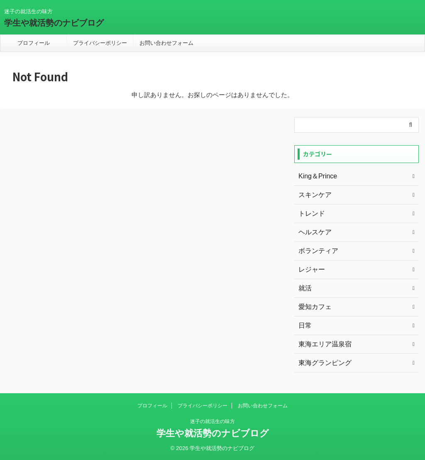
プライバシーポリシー (100, 43)
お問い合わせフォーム (166, 43)
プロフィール (33, 43)
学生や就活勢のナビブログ (54, 22)
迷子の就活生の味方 (212, 421)
